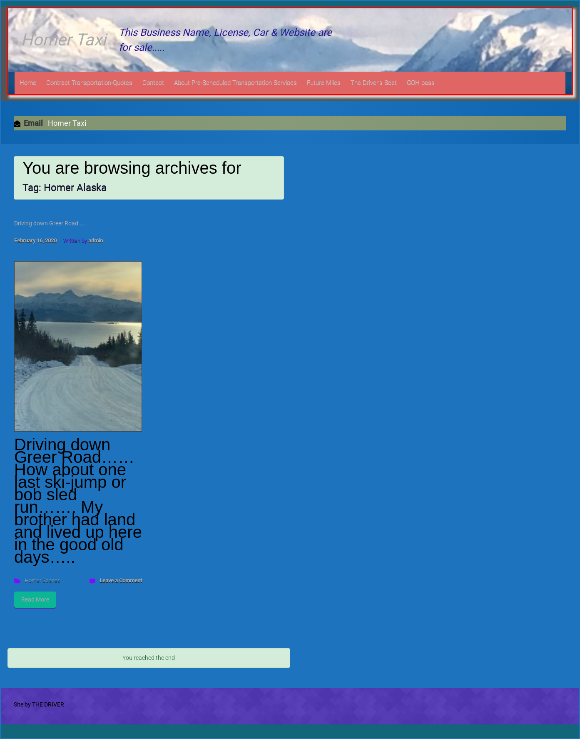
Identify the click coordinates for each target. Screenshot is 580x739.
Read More (35, 599)
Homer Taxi (63, 40)
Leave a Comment (121, 580)
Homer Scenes (42, 580)
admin (95, 240)
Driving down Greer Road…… (50, 223)
